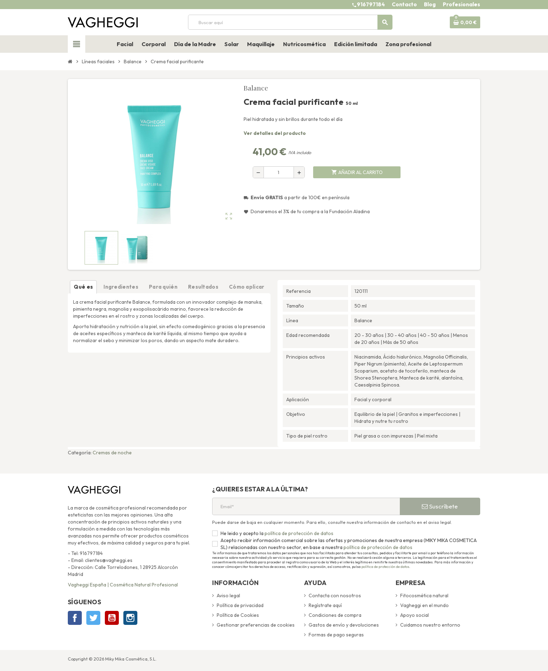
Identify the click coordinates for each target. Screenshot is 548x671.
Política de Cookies (238, 615)
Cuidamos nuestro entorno (430, 625)
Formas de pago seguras (336, 635)
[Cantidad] (279, 172)
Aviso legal (228, 595)
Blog (430, 4)
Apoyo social (414, 615)
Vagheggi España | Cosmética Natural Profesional (123, 585)
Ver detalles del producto (275, 133)
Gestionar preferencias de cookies (256, 625)
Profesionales (461, 4)
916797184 (371, 4)
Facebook (75, 618)
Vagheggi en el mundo (424, 605)
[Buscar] (290, 22)
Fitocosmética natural (424, 595)
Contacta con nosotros (335, 595)
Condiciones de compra (335, 615)
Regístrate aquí (325, 605)
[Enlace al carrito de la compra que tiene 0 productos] (465, 22)
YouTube (112, 618)
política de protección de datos (298, 533)
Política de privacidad (240, 605)
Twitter (93, 618)
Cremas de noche (112, 452)
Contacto (404, 4)
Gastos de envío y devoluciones (344, 625)
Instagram (130, 618)
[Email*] (306, 506)
